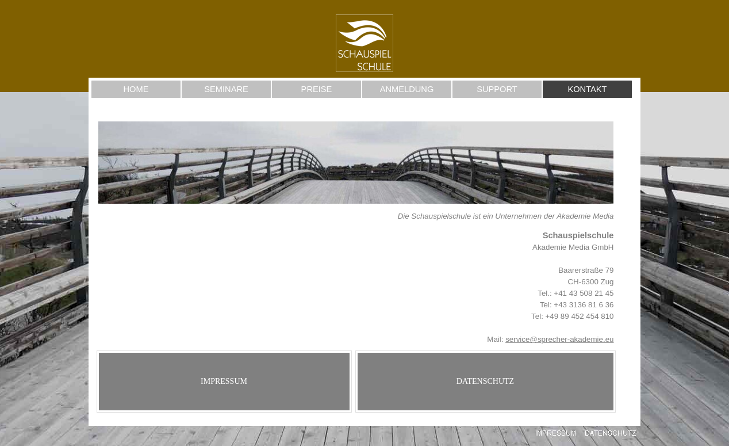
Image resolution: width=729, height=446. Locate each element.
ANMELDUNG (407, 89)
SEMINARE (226, 89)
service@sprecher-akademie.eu (559, 339)
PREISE (316, 89)
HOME (136, 89)
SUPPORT (497, 89)
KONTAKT (587, 89)
